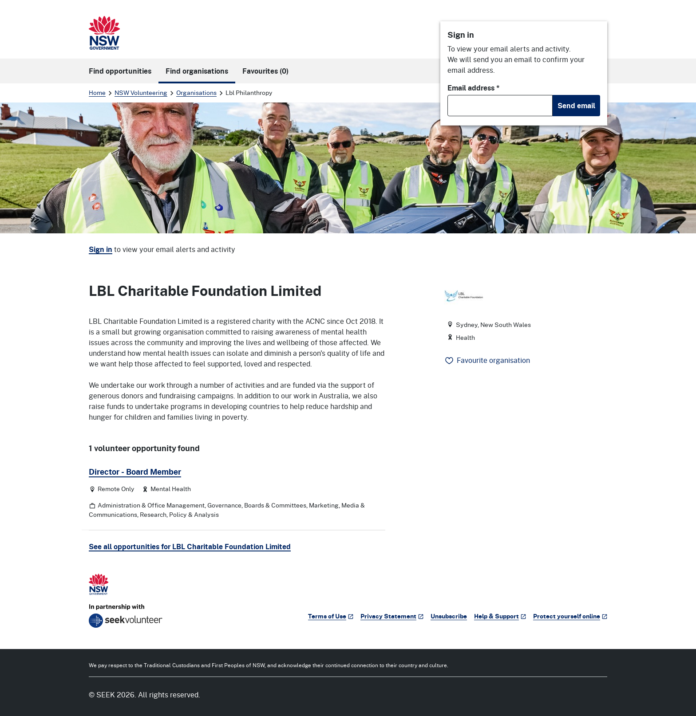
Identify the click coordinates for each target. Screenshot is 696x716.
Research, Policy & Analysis (179, 514)
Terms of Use (330, 616)
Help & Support (500, 616)
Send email (576, 105)
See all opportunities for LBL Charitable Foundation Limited (190, 546)
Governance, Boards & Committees (256, 505)
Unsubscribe (449, 616)
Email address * (473, 88)
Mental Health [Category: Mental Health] (170, 488)
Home (97, 92)
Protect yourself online (570, 616)
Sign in (100, 249)
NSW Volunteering (141, 92)
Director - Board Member (135, 471)
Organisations (196, 92)
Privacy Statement (391, 616)
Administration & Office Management (151, 505)
